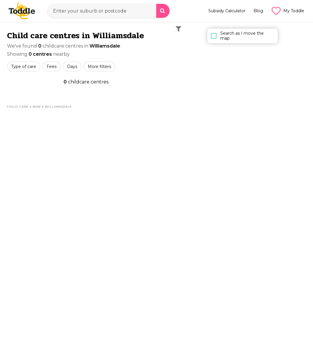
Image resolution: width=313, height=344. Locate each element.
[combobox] (108, 11)
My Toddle (287, 11)
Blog (258, 10)
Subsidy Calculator (226, 10)
